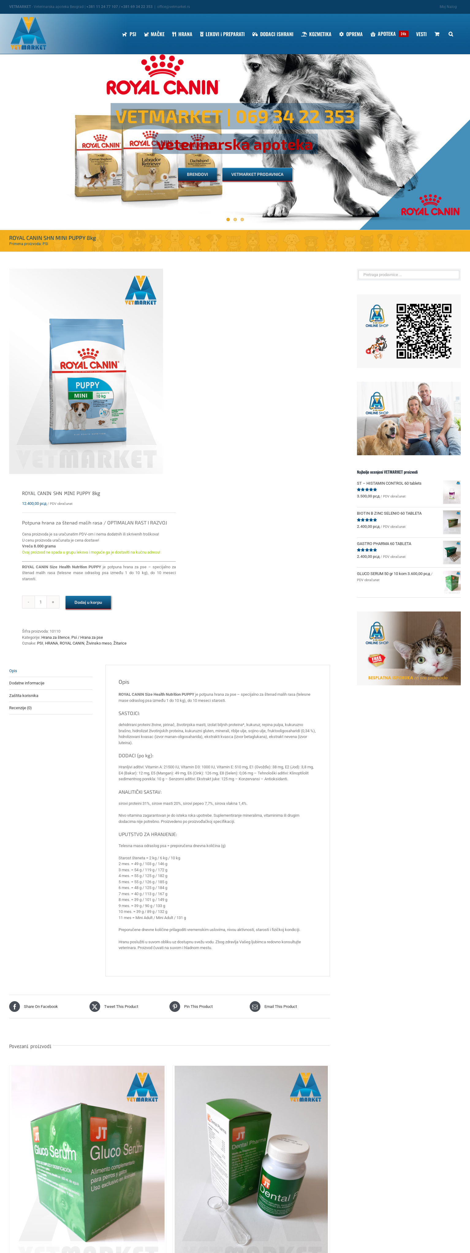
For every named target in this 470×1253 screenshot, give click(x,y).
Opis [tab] (13, 670)
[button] (451, 34)
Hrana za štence (55, 637)
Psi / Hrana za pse (87, 637)
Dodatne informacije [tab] (26, 683)
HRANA (51, 643)
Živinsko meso (99, 643)
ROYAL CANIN (72, 643)
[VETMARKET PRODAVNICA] (257, 174)
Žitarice (120, 643)
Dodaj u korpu (88, 602)
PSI (40, 643)
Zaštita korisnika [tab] (23, 695)
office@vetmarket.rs (173, 7)
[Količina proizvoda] (41, 602)
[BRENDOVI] (197, 174)
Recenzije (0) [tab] (20, 708)
